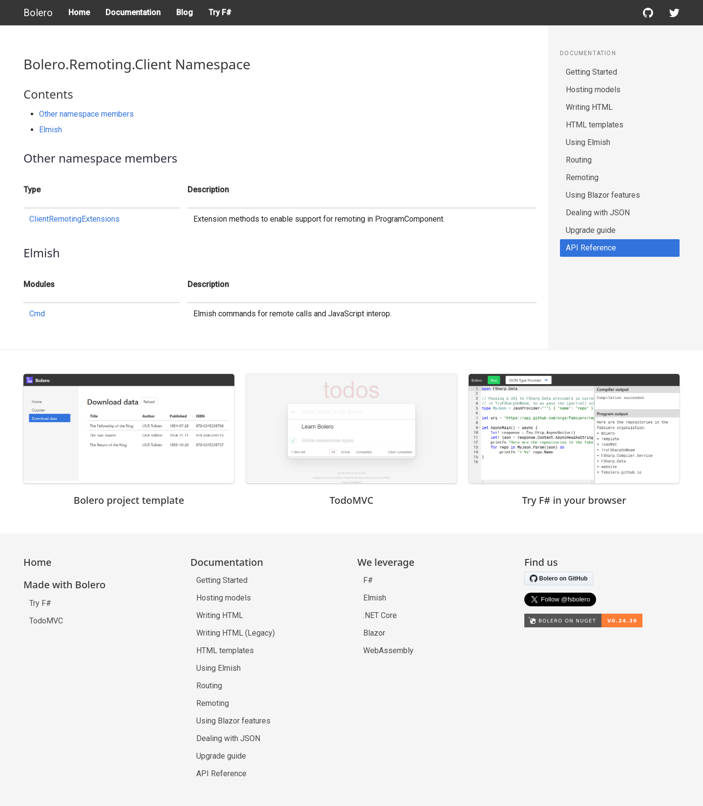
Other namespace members (86, 114)
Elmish (50, 129)
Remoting (582, 177)
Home (79, 12)
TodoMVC (46, 620)
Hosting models (593, 89)
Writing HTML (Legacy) (235, 633)
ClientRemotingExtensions (74, 219)
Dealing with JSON (598, 212)
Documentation (133, 12)
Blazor (374, 633)
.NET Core (380, 615)
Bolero (38, 13)
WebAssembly (388, 650)
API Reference (591, 247)
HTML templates (594, 124)
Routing (579, 160)
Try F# (219, 12)
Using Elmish (588, 142)
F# (368, 580)
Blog (184, 12)
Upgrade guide (591, 230)
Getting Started (591, 72)
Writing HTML (589, 107)
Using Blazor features (603, 195)
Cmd (37, 313)
